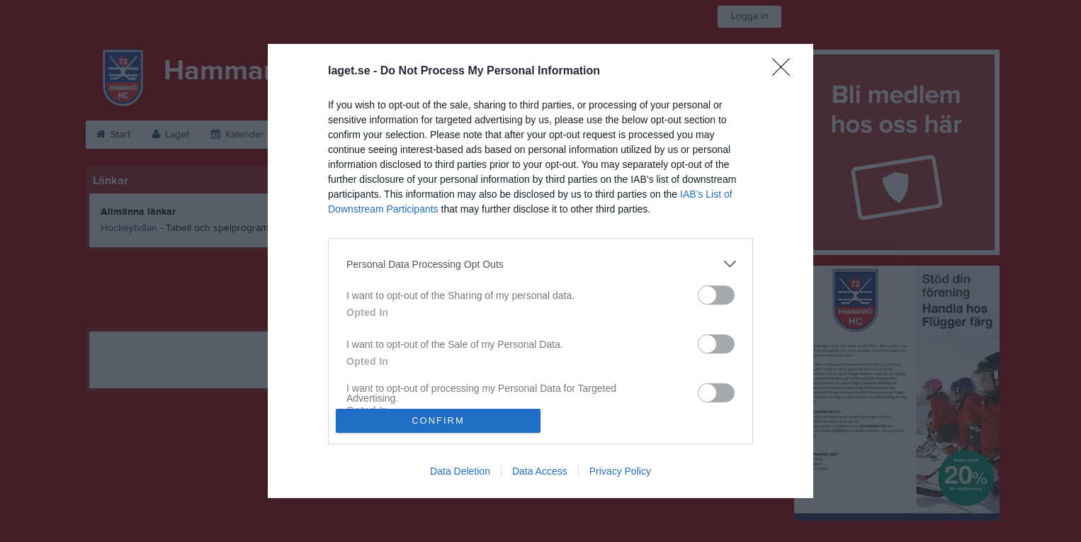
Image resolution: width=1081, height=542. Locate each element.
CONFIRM (438, 420)
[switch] (716, 295)
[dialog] (540, 271)
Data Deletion (460, 471)
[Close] (785, 71)
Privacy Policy (620, 471)
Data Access (539, 471)
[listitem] (540, 263)
